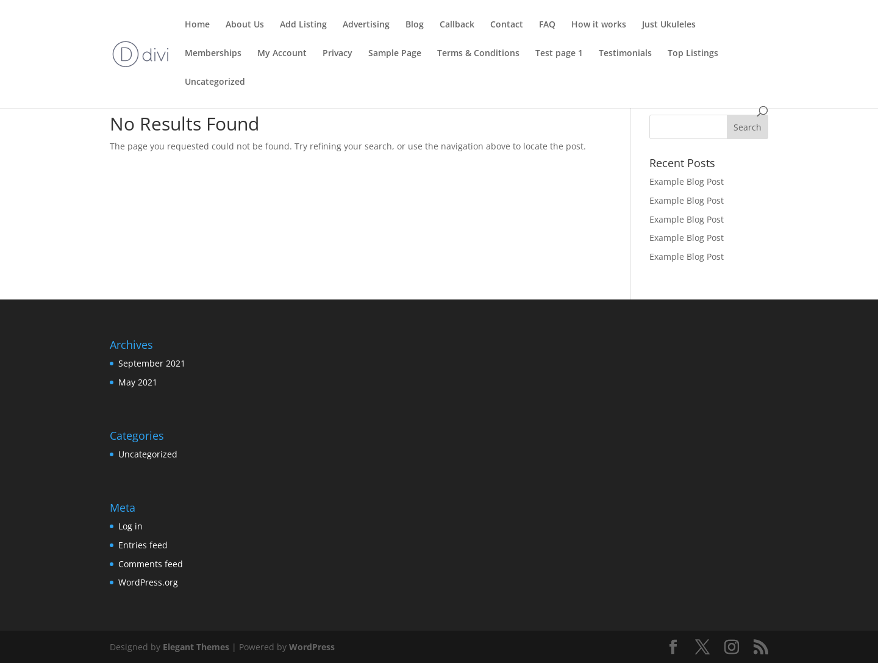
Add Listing (303, 25)
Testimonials (625, 54)
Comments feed (150, 564)
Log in (130, 526)
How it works (598, 25)
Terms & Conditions (478, 54)
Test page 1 (559, 54)
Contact (506, 25)
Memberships (213, 54)
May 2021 (137, 382)
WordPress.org (148, 582)
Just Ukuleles (669, 25)
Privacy (337, 54)
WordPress (312, 647)
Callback (457, 25)
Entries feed (143, 545)
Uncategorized (215, 82)
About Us (245, 25)
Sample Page (394, 54)
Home (197, 25)
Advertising (366, 25)
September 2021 (151, 363)
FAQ (547, 25)
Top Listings (693, 54)
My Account (282, 54)
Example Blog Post (686, 181)
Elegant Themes (196, 647)
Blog (414, 25)
